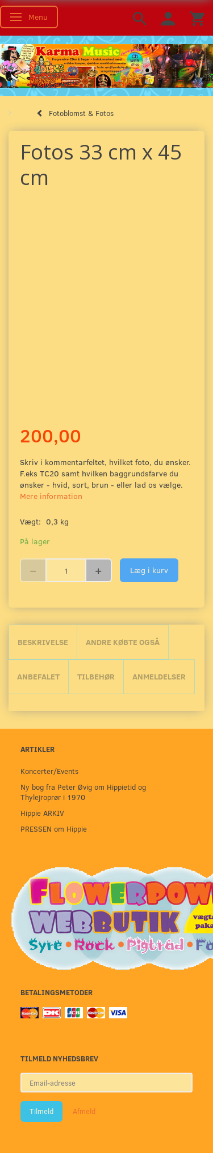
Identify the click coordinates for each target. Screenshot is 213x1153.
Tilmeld (41, 1111)
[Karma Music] (106, 64)
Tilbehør (96, 676)
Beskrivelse (43, 641)
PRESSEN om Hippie (53, 828)
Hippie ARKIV (42, 813)
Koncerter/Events (49, 771)
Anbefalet (38, 676)
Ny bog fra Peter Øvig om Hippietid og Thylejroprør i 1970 (83, 792)
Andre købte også (123, 641)
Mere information (51, 496)
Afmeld (84, 1111)
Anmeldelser (159, 676)
